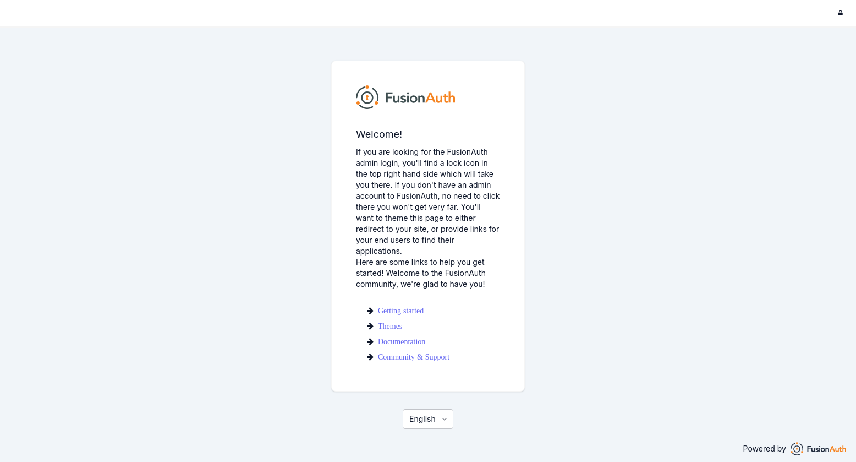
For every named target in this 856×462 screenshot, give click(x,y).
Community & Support (413, 357)
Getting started (401, 310)
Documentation (401, 341)
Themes (390, 326)
